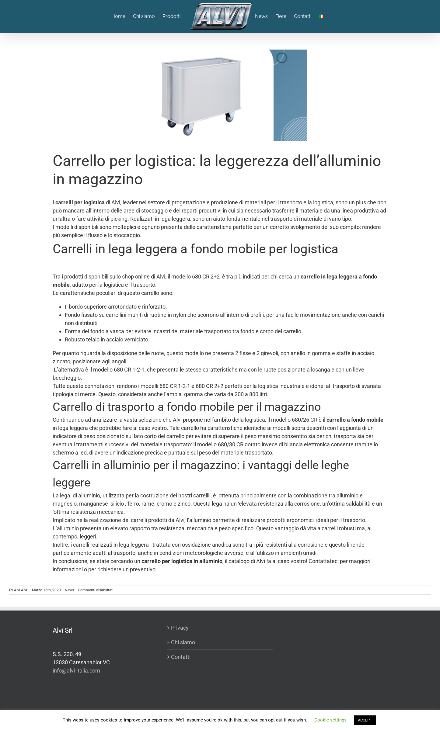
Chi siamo (183, 642)
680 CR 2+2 (206, 276)
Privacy (180, 627)
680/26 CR (304, 420)
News (69, 590)
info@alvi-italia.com (76, 670)
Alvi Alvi (20, 590)
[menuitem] (122, 16)
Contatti (180, 657)
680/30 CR (230, 444)
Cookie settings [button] (330, 720)
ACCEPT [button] (365, 720)
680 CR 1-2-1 (129, 369)
